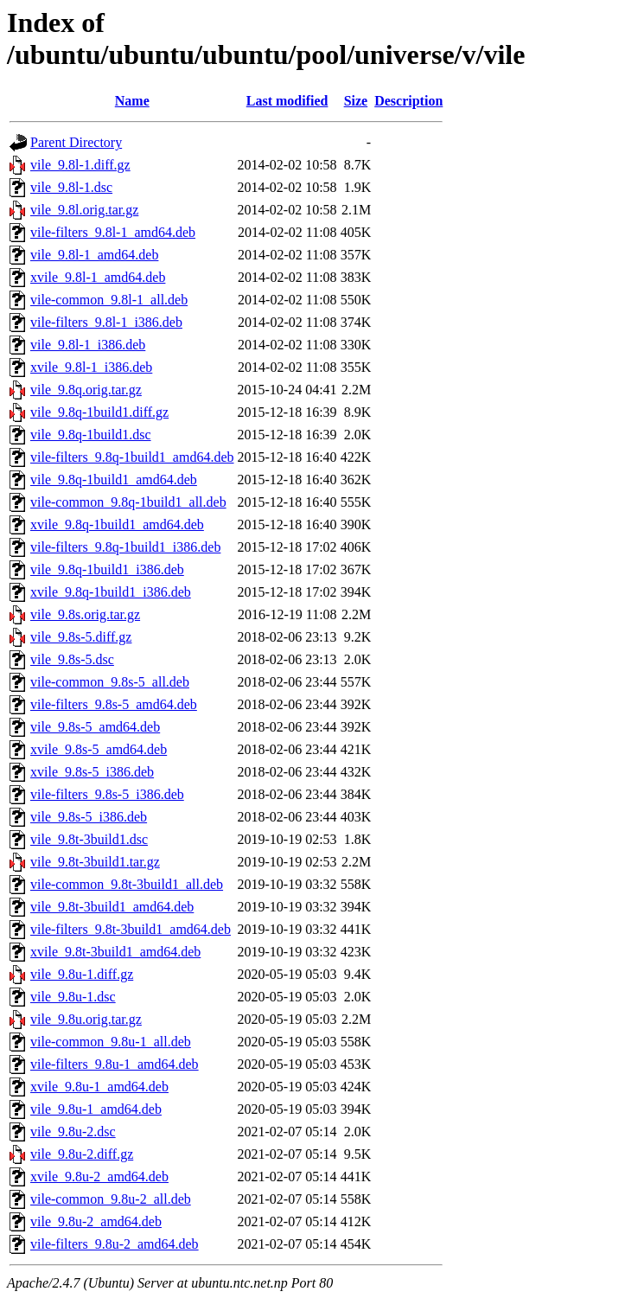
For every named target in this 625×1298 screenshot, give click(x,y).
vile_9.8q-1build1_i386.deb (107, 569)
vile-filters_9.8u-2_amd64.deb (114, 1244)
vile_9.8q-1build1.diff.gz (99, 412)
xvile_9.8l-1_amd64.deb (97, 277)
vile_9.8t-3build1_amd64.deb (112, 906)
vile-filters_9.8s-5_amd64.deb (113, 704)
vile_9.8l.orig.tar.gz (84, 209)
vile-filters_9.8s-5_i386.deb (107, 794)
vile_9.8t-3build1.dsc (89, 839)
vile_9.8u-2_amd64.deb (96, 1221)
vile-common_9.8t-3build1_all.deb (126, 884)
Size (356, 100)
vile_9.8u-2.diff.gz (81, 1154)
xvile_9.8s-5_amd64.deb (98, 749)
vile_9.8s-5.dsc (72, 659)
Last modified (287, 100)
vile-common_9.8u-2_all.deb (110, 1199)
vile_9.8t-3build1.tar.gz (95, 861)
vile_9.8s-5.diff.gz (80, 637)
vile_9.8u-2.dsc (73, 1131)
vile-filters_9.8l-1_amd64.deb (112, 232)
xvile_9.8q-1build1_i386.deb (110, 592)
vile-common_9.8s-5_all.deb (109, 682)
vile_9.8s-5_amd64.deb (95, 726)
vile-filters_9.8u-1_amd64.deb (114, 1064)
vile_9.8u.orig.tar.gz (86, 1019)
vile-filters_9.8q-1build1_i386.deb (125, 547)
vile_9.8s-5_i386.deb (88, 816)
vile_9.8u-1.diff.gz (81, 974)
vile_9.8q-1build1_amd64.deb (113, 479)
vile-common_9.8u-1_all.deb (110, 1041)
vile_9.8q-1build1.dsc (90, 434)
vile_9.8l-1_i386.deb (87, 344)
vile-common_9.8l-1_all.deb (109, 299)
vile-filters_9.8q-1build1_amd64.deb (132, 457)
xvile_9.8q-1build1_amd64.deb (117, 524)
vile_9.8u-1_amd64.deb (96, 1109)
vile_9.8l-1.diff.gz (80, 164)
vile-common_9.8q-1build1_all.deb (128, 502)
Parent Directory (76, 142)
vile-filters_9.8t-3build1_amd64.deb (130, 929)
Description (408, 100)
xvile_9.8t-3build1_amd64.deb (115, 951)
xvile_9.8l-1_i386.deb (91, 367)
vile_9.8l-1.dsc (71, 187)
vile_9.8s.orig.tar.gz (85, 614)
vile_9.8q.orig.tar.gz (86, 389)
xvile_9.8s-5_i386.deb (92, 771)
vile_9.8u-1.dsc (73, 996)
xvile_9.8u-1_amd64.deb (99, 1086)
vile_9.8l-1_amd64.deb (94, 254)
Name (132, 100)
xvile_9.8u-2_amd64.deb (99, 1176)
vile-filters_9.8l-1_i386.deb (106, 322)
